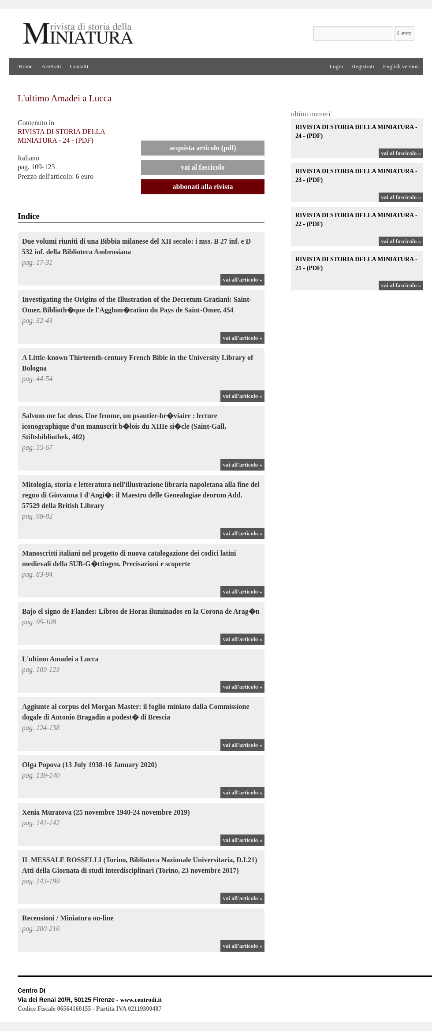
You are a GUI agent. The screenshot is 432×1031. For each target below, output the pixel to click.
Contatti (79, 66)
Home (26, 66)
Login (336, 66)
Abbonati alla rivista (203, 186)
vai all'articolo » (242, 279)
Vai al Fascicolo (203, 167)
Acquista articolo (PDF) (202, 148)
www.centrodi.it (141, 1000)
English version (401, 66)
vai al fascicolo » (401, 153)
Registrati (363, 66)
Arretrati (51, 66)
